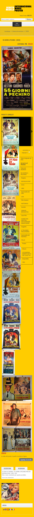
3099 (27, 31)
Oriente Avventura (17, 31)
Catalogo (7, 31)
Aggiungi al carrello (25, 460)
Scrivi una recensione (8, 477)
